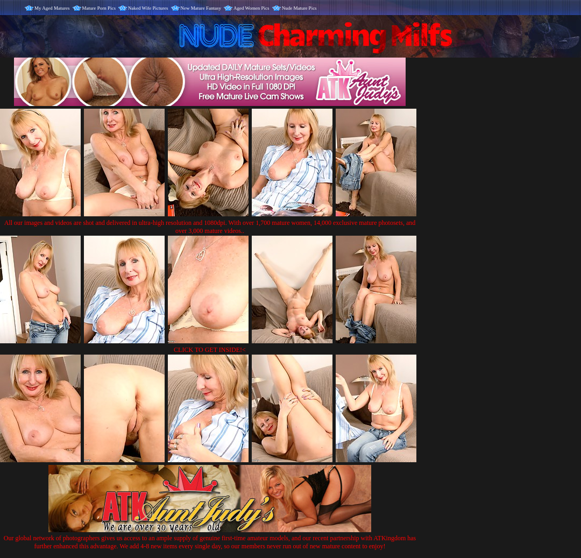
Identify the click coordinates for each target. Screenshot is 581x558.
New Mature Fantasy (201, 8)
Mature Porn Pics (99, 8)
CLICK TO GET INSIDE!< (210, 350)
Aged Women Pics (251, 8)
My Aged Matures (52, 8)
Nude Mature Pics (299, 8)
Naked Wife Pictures (148, 8)
